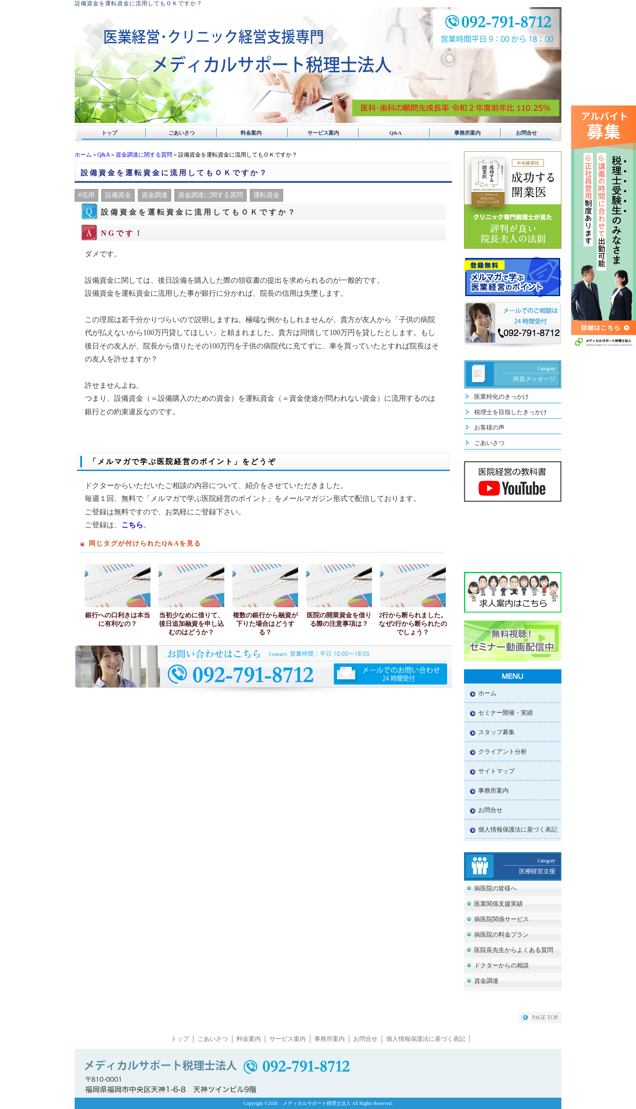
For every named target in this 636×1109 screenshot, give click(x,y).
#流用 (86, 194)
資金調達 (155, 194)
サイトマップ (496, 771)
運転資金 (266, 194)
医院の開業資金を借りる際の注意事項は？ (339, 619)
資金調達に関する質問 (144, 155)
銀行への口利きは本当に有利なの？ (117, 619)
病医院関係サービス (501, 919)
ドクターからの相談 (501, 965)
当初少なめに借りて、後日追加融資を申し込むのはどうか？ (191, 624)
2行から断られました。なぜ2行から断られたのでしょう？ (413, 624)
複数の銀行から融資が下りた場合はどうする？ (265, 624)
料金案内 (248, 133)
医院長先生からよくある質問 (513, 950)
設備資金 (118, 194)
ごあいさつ (179, 133)
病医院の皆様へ (495, 888)
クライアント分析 (502, 751)
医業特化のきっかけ (501, 396)
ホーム (83, 155)
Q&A (388, 133)
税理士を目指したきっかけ (510, 412)
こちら (132, 525)
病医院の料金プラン (501, 934)
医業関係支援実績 (498, 904)
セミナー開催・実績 (505, 712)
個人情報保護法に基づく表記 (517, 829)
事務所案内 (457, 133)
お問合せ (526, 133)
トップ (109, 133)
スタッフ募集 (496, 732)
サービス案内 (318, 133)
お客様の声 (489, 427)
